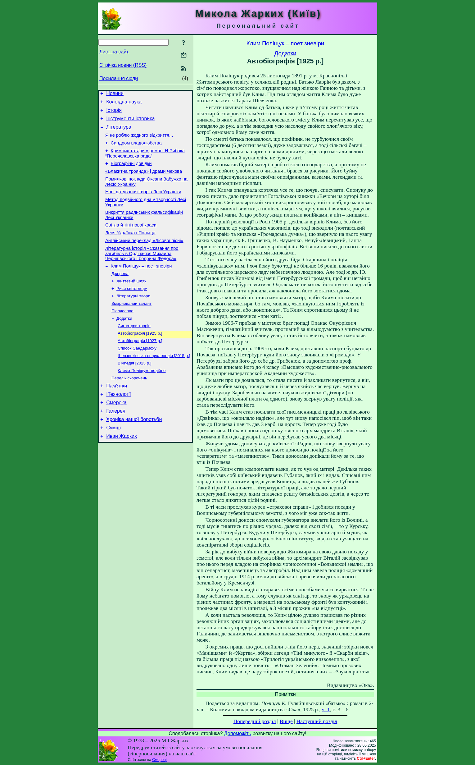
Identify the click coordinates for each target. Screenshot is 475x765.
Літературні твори (133, 316)
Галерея (115, 441)
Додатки (124, 340)
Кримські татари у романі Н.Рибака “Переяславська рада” (145, 161)
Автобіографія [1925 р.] (140, 356)
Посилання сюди (118, 78)
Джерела (120, 292)
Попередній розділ (254, 721)
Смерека (116, 432)
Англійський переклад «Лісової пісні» (144, 256)
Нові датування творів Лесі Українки (143, 202)
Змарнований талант (131, 324)
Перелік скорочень (129, 405)
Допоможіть (237, 733)
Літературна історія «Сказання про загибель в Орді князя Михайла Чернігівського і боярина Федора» (142, 270)
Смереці (159, 760)
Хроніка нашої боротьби (134, 451)
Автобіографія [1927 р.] (140, 364)
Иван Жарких (121, 469)
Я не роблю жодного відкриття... (139, 140)
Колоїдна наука (124, 103)
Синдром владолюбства (136, 149)
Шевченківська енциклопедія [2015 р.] (154, 380)
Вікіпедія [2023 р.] (135, 389)
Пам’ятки (116, 413)
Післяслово (122, 332)
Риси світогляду (131, 308)
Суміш (113, 460)
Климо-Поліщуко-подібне (142, 397)
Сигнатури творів (134, 348)
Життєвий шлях (131, 300)
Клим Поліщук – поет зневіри (141, 283)
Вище (286, 721)
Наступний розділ (316, 721)
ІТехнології (118, 423)
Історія (114, 113)
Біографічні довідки (131, 171)
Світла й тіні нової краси (130, 238)
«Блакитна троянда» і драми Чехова (143, 180)
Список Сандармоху (137, 372)
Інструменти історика (130, 122)
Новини (115, 94)
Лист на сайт (114, 51)
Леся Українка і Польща (130, 247)
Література (118, 131)
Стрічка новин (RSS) (123, 65)
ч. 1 (326, 709)
